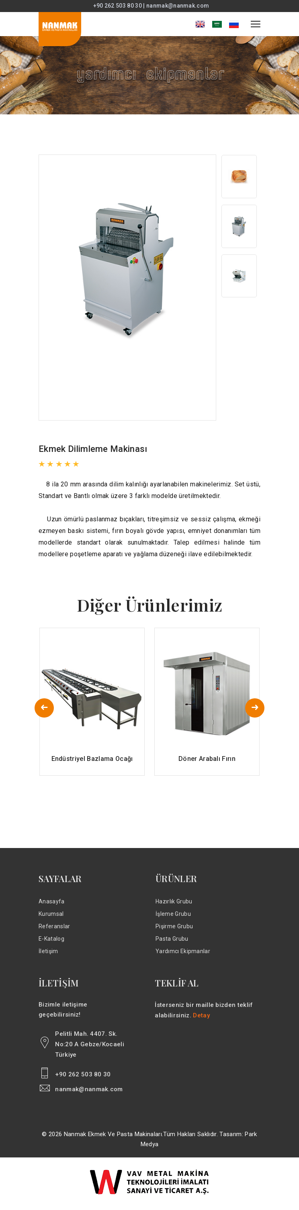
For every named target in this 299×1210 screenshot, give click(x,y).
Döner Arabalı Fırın (207, 763)
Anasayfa (52, 906)
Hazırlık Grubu (174, 906)
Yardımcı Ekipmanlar (183, 955)
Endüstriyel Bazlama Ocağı (92, 763)
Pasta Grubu (172, 943)
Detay (201, 1019)
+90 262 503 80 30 (83, 1078)
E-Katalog (51, 943)
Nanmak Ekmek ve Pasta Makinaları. (114, 1138)
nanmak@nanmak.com (177, 6)
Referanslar (54, 930)
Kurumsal (51, 918)
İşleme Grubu (173, 918)
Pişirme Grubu (174, 930)
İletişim (48, 955)
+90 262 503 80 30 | (119, 6)
